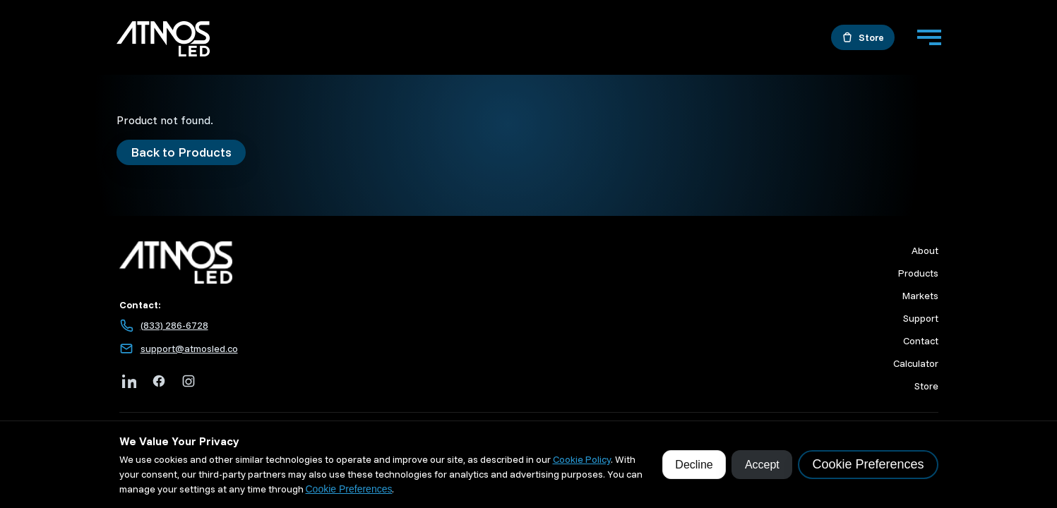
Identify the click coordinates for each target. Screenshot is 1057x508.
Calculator (915, 363)
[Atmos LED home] (335, 262)
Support (920, 318)
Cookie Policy (582, 459)
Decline (693, 465)
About (925, 250)
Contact (920, 340)
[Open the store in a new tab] (863, 37)
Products (918, 273)
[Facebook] (159, 381)
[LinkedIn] (129, 381)
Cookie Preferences (349, 489)
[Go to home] (163, 41)
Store (926, 386)
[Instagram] (188, 381)
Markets (920, 295)
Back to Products (181, 152)
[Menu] (929, 37)
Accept (762, 465)
